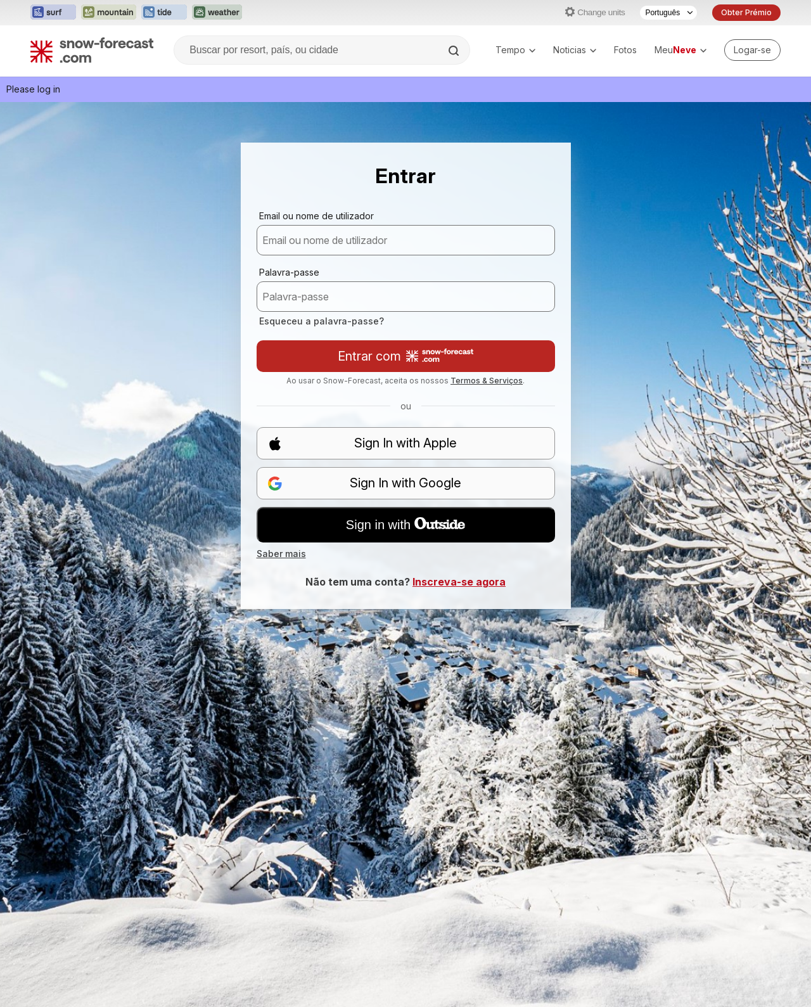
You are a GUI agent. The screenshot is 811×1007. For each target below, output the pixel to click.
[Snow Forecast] (91, 50)
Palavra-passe (289, 272)
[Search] (454, 50)
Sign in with (405, 524)
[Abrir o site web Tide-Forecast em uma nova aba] (164, 12)
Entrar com (405, 356)
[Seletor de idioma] (668, 13)
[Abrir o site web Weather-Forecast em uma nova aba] (217, 12)
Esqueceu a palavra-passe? (321, 321)
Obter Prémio (746, 12)
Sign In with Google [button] (364, 483)
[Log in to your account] (752, 50)
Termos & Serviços (486, 380)
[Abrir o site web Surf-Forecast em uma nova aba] (53, 12)
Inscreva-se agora (459, 581)
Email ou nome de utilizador (316, 215)
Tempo (515, 49)
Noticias (574, 49)
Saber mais (281, 553)
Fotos (625, 49)
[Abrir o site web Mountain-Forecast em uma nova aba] (108, 12)
